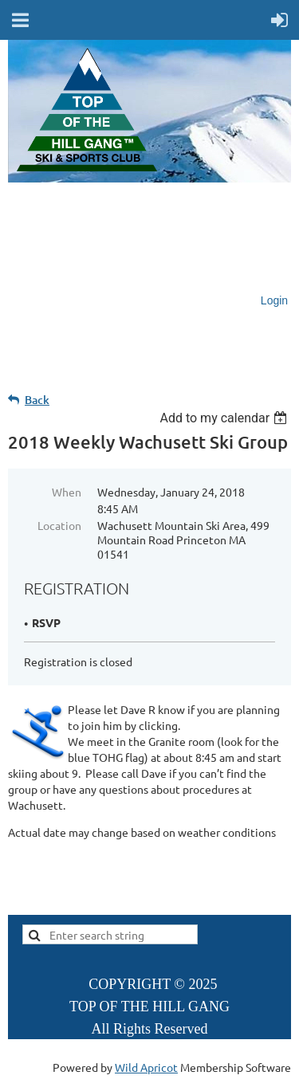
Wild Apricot (146, 1067)
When (66, 492)
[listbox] (225, 418)
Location (59, 525)
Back (37, 399)
